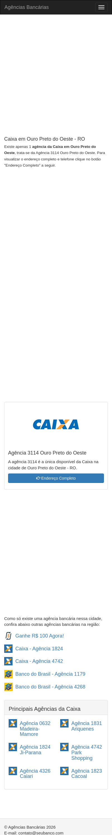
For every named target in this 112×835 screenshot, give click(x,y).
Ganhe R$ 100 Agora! (39, 636)
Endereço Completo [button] (56, 478)
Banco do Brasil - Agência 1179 (50, 674)
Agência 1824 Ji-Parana (35, 749)
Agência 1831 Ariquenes (86, 726)
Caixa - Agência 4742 (39, 661)
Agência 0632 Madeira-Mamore (35, 729)
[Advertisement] (56, 76)
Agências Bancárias (26, 7)
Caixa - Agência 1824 (39, 648)
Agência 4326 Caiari (35, 773)
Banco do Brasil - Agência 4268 (50, 687)
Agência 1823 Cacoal (86, 773)
